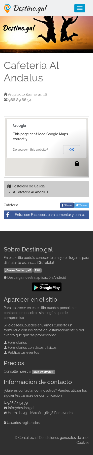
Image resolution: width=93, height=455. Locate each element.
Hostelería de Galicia (28, 186)
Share (67, 205)
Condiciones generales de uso (63, 438)
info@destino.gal (21, 408)
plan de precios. (43, 371)
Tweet (82, 205)
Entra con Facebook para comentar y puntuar (45, 215)
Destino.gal (29, 7)
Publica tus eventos (23, 352)
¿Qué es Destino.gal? (18, 270)
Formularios (17, 343)
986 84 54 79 (17, 403)
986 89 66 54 (19, 100)
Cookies (82, 443)
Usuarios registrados (23, 423)
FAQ (37, 270)
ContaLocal (27, 438)
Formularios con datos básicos (32, 348)
